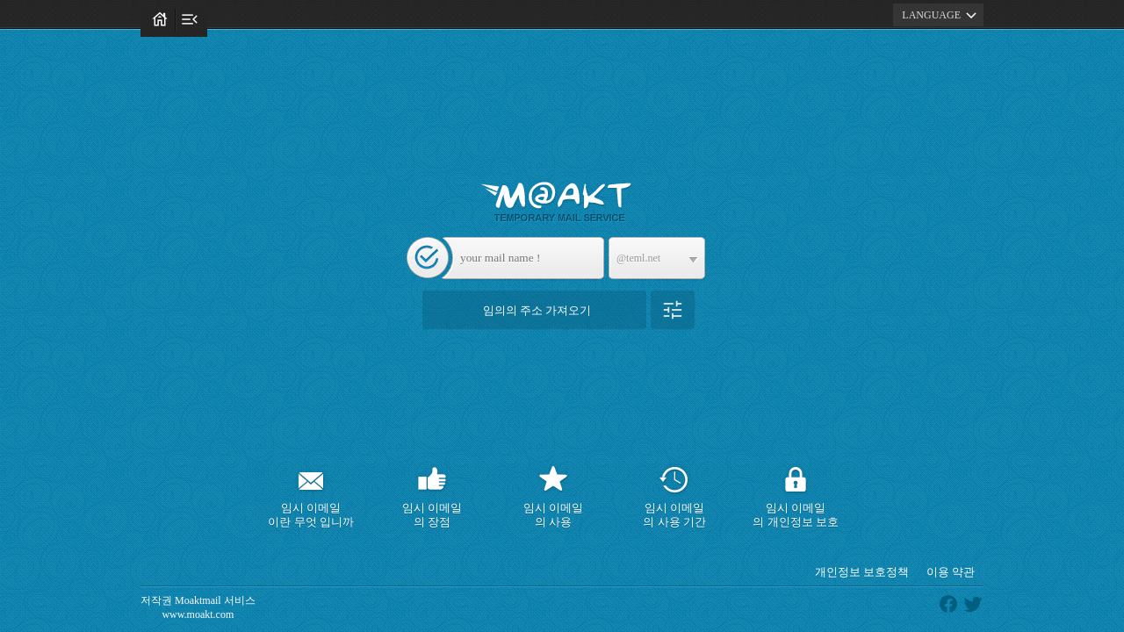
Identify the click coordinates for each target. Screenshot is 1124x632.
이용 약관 (950, 571)
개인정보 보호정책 (862, 571)
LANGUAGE (942, 15)
